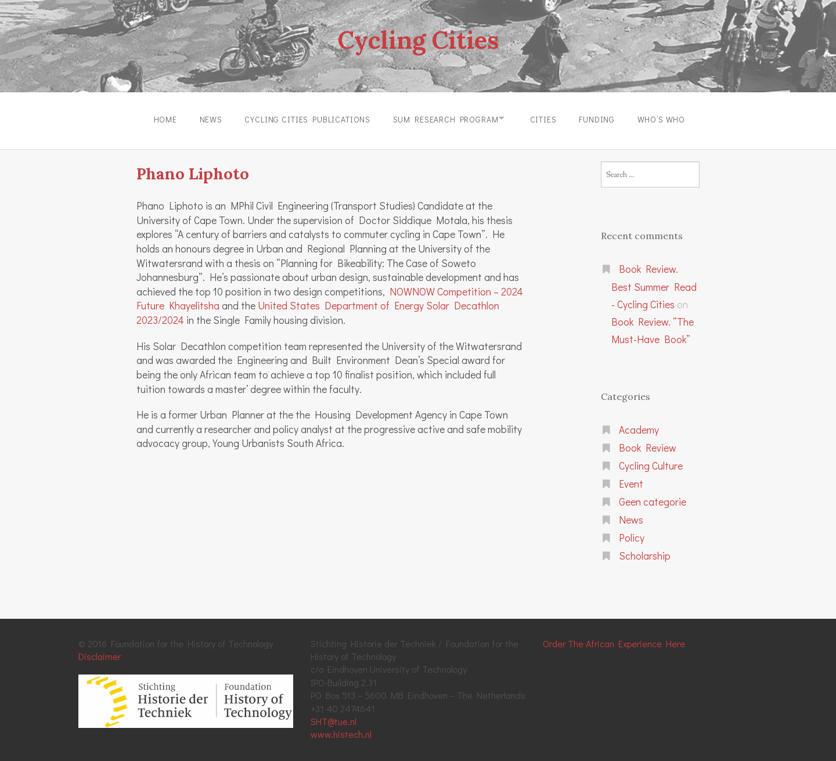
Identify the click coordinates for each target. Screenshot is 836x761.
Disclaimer (99, 653)
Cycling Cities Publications (302, 118)
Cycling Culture (651, 463)
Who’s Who (670, 118)
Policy (631, 535)
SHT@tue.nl (333, 718)
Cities (545, 118)
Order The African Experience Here (614, 640)
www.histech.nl (341, 731)
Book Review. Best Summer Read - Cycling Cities (654, 283)
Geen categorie (652, 499)
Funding (603, 118)
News (202, 118)
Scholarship (645, 552)
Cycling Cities (418, 39)
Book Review (647, 445)
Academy (639, 427)
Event (631, 481)
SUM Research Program (443, 118)
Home (154, 118)
